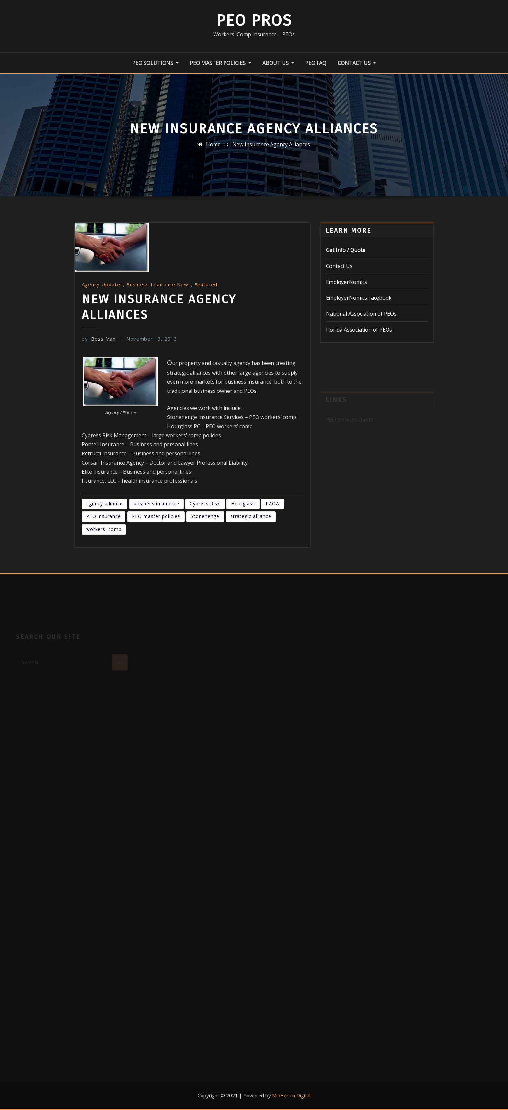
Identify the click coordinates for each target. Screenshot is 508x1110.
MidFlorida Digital (291, 1095)
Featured (205, 284)
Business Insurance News (158, 284)
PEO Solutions (155, 62)
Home (213, 144)
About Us (278, 62)
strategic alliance (250, 516)
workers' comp (103, 529)
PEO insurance (103, 516)
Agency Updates (102, 284)
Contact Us (357, 62)
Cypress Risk (205, 504)
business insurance (156, 504)
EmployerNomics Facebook (359, 297)
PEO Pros (254, 20)
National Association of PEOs (361, 313)
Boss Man (99, 338)
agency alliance (104, 504)
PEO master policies (156, 516)
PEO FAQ (315, 62)
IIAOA (272, 504)
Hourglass (243, 504)
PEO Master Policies (220, 62)
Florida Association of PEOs (359, 329)
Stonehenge (205, 516)
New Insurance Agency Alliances (271, 144)
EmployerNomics (346, 281)
